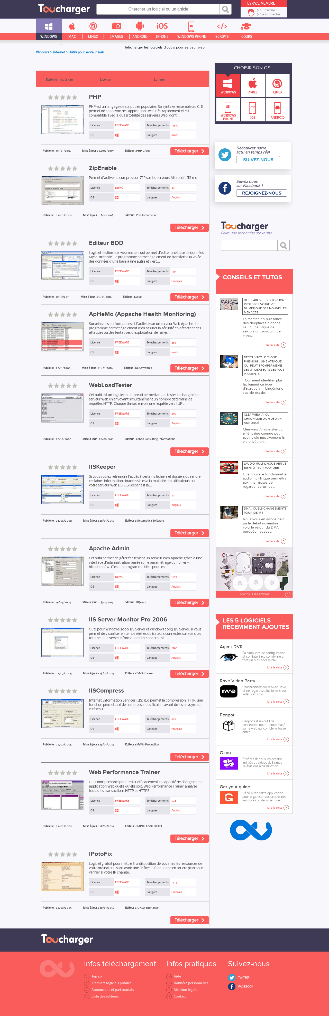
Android (278, 109)
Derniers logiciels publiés (107, 983)
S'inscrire (267, 10)
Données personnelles (187, 983)
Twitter (244, 977)
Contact (176, 996)
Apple (253, 84)
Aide (173, 976)
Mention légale (181, 989)
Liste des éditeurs (101, 996)
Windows (228, 84)
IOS (253, 109)
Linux (277, 84)
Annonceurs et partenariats (109, 989)
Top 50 (93, 976)
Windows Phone (228, 109)
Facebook (245, 986)
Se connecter (270, 14)
